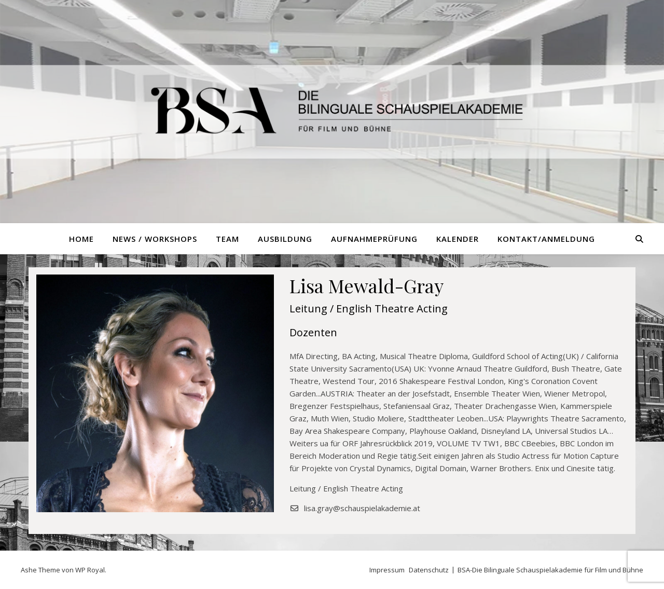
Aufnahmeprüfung (374, 239)
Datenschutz (429, 569)
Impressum (387, 569)
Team (227, 239)
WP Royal (90, 569)
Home (81, 239)
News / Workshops (155, 239)
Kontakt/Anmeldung (546, 239)
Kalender (457, 239)
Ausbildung (285, 239)
